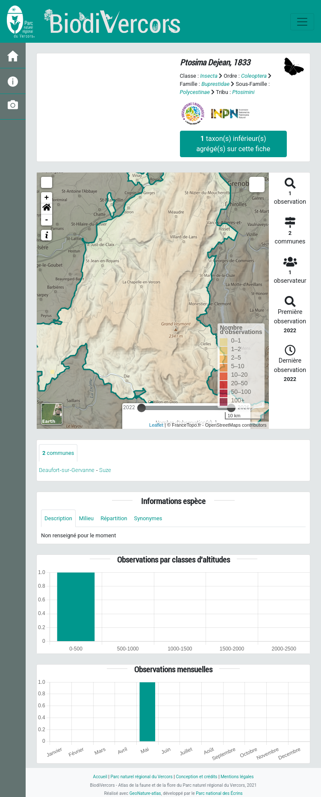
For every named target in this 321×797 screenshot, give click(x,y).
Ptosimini (243, 92)
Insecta (209, 76)
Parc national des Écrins (219, 793)
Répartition (113, 518)
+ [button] (46, 198)
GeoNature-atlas (145, 793)
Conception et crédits (196, 776)
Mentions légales (237, 776)
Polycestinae (195, 92)
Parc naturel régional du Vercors (141, 776)
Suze (105, 470)
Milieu (86, 518)
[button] (46, 208)
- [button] (46, 220)
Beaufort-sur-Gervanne (66, 470)
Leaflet (156, 425)
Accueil (100, 776)
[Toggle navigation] (302, 21)
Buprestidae (215, 84)
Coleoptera (254, 76)
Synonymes (148, 518)
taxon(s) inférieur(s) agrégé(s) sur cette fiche (233, 144)
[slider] (141, 408)
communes (58, 453)
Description (58, 518)
